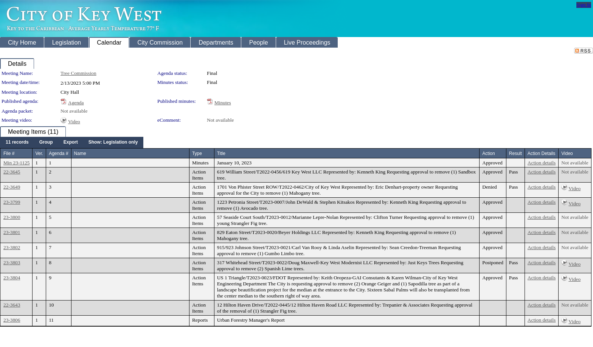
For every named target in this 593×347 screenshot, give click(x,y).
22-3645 (11, 172)
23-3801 (11, 232)
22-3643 (11, 305)
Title (221, 153)
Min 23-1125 (16, 163)
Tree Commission (78, 73)
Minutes (222, 102)
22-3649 (11, 187)
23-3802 (11, 247)
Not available (74, 111)
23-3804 (11, 277)
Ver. (39, 153)
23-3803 (11, 262)
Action (488, 153)
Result (515, 153)
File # (8, 153)
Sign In (583, 5)
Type (197, 153)
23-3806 (11, 320)
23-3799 (11, 202)
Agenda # (58, 153)
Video (74, 121)
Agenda (76, 102)
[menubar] (71, 142)
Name (80, 153)
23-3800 (11, 217)
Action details (542, 163)
